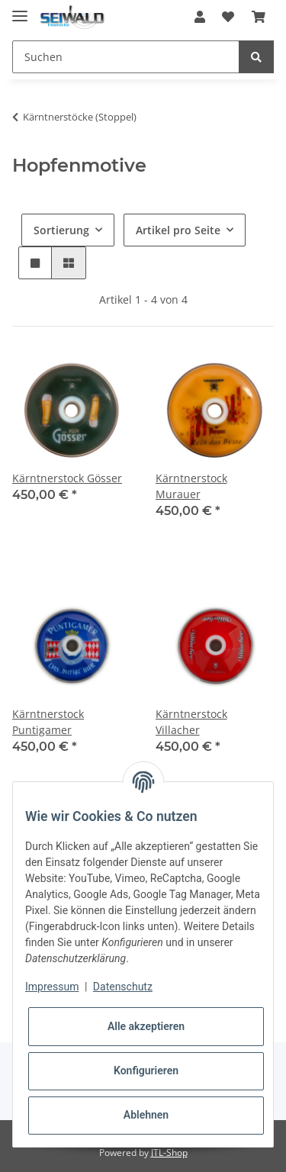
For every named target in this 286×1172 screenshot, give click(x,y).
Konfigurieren (146, 1070)
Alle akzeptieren (146, 1026)
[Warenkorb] (258, 17)
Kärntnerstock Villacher (191, 722)
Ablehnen (146, 1115)
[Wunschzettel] (228, 17)
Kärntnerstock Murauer (191, 486)
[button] (200, 17)
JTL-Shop (169, 1152)
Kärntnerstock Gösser (67, 478)
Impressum (52, 986)
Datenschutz (123, 986)
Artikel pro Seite (178, 230)
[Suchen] (125, 56)
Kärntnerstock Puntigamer (48, 722)
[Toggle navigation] (19, 9)
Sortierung (61, 230)
